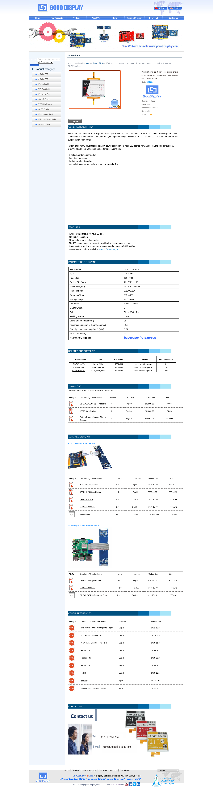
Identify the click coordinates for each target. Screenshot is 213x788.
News (114, 18)
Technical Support (134, 18)
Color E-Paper (44, 99)
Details (75, 121)
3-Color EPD (43, 79)
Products (76, 18)
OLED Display (44, 109)
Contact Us (173, 18)
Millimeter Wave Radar (47, 119)
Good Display (115, 785)
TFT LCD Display (45, 104)
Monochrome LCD (45, 114)
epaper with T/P (134, 779)
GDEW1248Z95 (78, 367)
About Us (96, 18)
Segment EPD (44, 124)
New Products (57, 18)
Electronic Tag (44, 94)
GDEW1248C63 (78, 371)
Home (37, 18)
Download (153, 18)
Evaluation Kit (43, 84)
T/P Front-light (44, 89)
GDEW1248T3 (79, 364)
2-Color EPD (43, 74)
